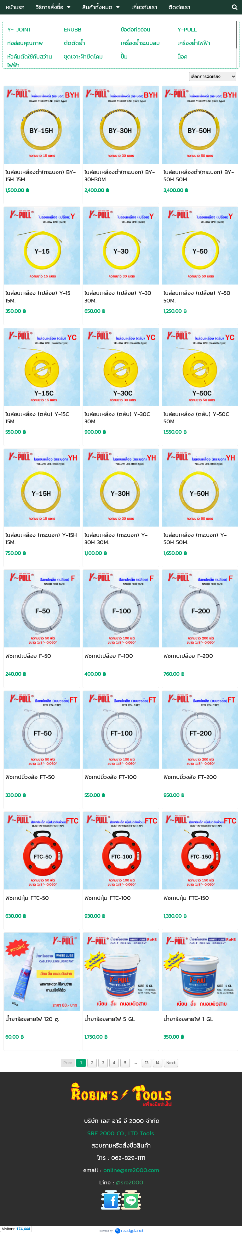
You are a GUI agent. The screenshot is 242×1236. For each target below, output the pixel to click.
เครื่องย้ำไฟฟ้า (193, 43)
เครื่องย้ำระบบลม (140, 43)
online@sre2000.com (131, 1169)
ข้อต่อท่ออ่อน (135, 29)
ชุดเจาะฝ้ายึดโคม (83, 56)
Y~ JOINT (19, 29)
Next (171, 1062)
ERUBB (72, 29)
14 (157, 1062)
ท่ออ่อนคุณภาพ (25, 43)
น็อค (182, 56)
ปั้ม (124, 56)
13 (146, 1062)
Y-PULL (187, 29)
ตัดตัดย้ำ (74, 43)
